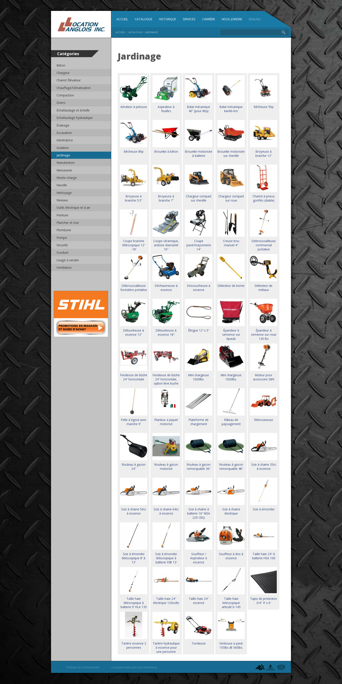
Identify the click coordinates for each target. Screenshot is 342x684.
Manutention (65, 163)
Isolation (62, 148)
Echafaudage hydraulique (74, 118)
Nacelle (61, 185)
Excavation (64, 133)
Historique (167, 19)
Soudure (62, 253)
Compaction (65, 95)
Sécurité (62, 245)
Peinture (62, 215)
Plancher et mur (67, 223)
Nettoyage (64, 193)
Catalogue (143, 19)
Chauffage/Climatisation (73, 88)
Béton (60, 65)
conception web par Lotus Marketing (133, 667)
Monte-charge (66, 178)
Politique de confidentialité (82, 667)
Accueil (122, 19)
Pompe (61, 238)
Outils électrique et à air (73, 208)
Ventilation (64, 268)
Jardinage (63, 155)
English (255, 19)
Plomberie (63, 230)
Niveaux (62, 200)
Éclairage (62, 125)
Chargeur (63, 73)
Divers (60, 103)
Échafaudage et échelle (73, 110)
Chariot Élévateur (68, 80)
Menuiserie (64, 170)
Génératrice (64, 140)
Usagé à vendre (67, 260)
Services (189, 19)
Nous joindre (232, 19)
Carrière (208, 19)
